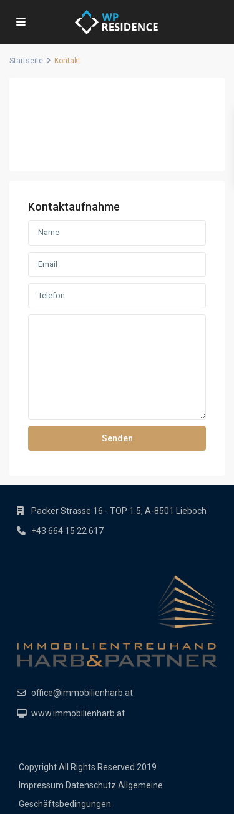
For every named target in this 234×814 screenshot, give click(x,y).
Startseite (26, 60)
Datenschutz (91, 785)
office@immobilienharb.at (82, 693)
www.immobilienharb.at (78, 713)
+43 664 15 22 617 (67, 531)
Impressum (41, 785)
